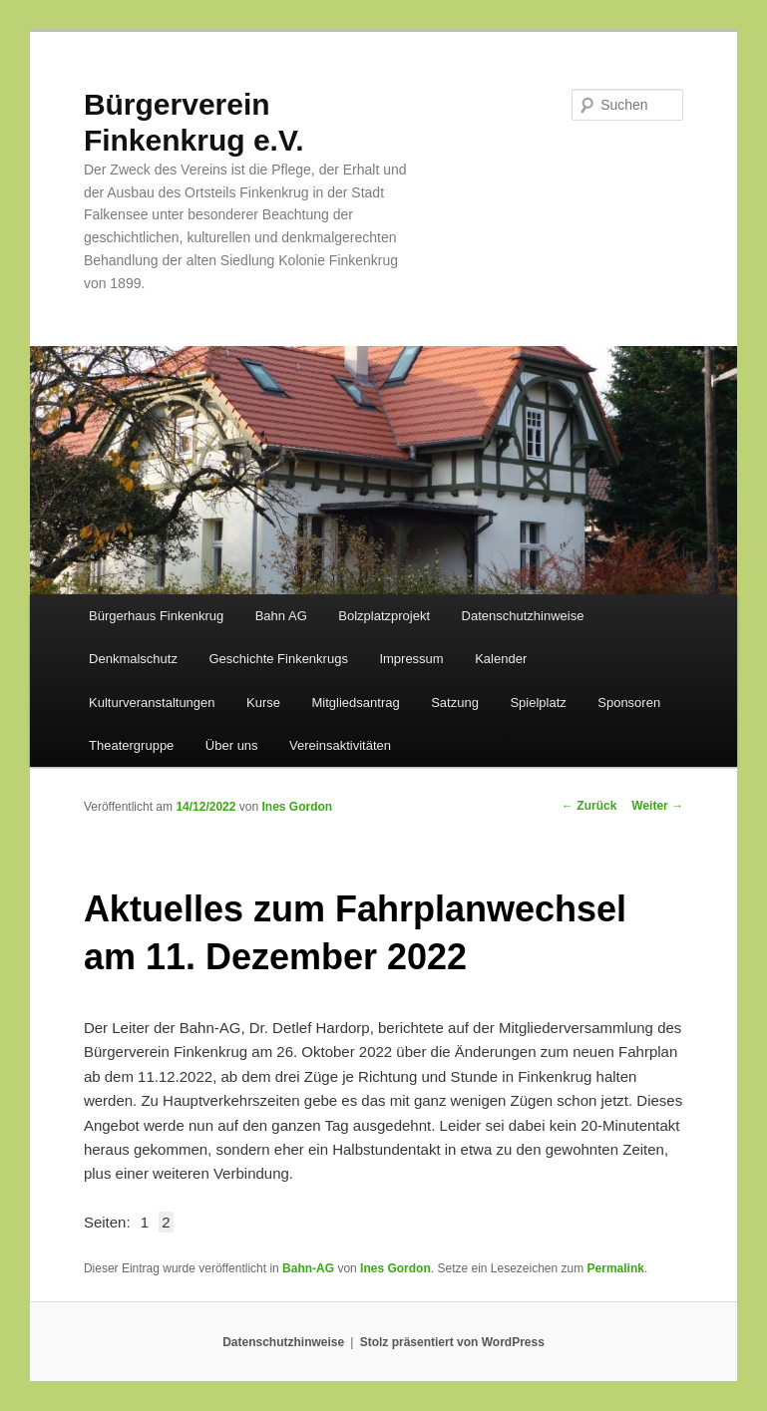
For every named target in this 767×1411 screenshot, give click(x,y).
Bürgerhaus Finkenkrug (156, 615)
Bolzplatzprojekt (384, 615)
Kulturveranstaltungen (151, 702)
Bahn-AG (308, 1268)
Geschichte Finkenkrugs (277, 658)
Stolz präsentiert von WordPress (452, 1342)
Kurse (263, 702)
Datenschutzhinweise (523, 615)
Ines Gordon (296, 807)
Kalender (501, 658)
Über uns (231, 745)
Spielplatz (538, 702)
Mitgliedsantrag (356, 702)
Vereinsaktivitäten (340, 745)
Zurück (589, 806)
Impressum (411, 658)
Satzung (455, 702)
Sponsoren (628, 702)
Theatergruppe (131, 745)
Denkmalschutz (133, 658)
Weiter (657, 806)
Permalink (615, 1268)
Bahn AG (281, 615)
